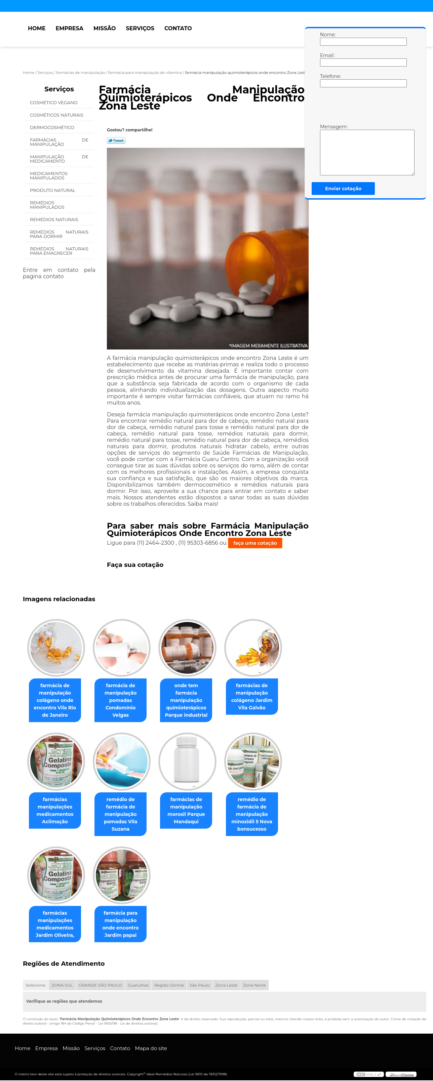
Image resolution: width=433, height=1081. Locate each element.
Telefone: (326, 80)
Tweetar (116, 140)
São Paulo (199, 985)
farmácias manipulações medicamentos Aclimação (56, 811)
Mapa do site (151, 1049)
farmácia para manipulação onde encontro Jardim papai (125, 925)
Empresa (69, 28)
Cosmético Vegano (54, 102)
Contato (178, 28)
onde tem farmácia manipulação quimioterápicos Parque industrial (192, 697)
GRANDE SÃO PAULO (100, 985)
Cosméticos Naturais (57, 115)
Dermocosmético (52, 127)
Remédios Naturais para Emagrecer (59, 251)
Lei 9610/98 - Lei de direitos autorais (127, 1024)
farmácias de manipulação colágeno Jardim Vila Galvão (261, 697)
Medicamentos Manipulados (49, 175)
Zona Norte (254, 985)
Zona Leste (226, 985)
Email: (326, 59)
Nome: (326, 39)
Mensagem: (326, 149)
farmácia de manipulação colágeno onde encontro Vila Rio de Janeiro (56, 700)
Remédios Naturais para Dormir (59, 234)
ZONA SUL (62, 985)
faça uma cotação (255, 543)
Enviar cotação (343, 188)
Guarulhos (138, 985)
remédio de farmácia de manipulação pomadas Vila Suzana (124, 814)
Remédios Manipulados (48, 205)
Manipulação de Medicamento (59, 159)
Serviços (140, 28)
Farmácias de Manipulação (59, 142)
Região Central (169, 985)
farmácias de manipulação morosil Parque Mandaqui (193, 811)
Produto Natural (53, 190)
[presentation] (363, 107)
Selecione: (36, 985)
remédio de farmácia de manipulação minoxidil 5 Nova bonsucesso (261, 814)
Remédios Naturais (54, 219)
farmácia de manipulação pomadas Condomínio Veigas (125, 697)
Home (36, 28)
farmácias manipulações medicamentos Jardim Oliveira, (56, 925)
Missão (104, 28)
